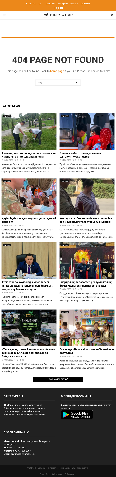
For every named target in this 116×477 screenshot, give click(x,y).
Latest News (11, 106)
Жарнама (74, 4)
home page (57, 71)
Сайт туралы (62, 4)
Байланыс (85, 4)
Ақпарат (7, 116)
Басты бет (50, 4)
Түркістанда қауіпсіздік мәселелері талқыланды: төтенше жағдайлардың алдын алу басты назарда (27, 285)
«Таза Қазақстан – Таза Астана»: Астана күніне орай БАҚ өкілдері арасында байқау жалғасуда (28, 353)
